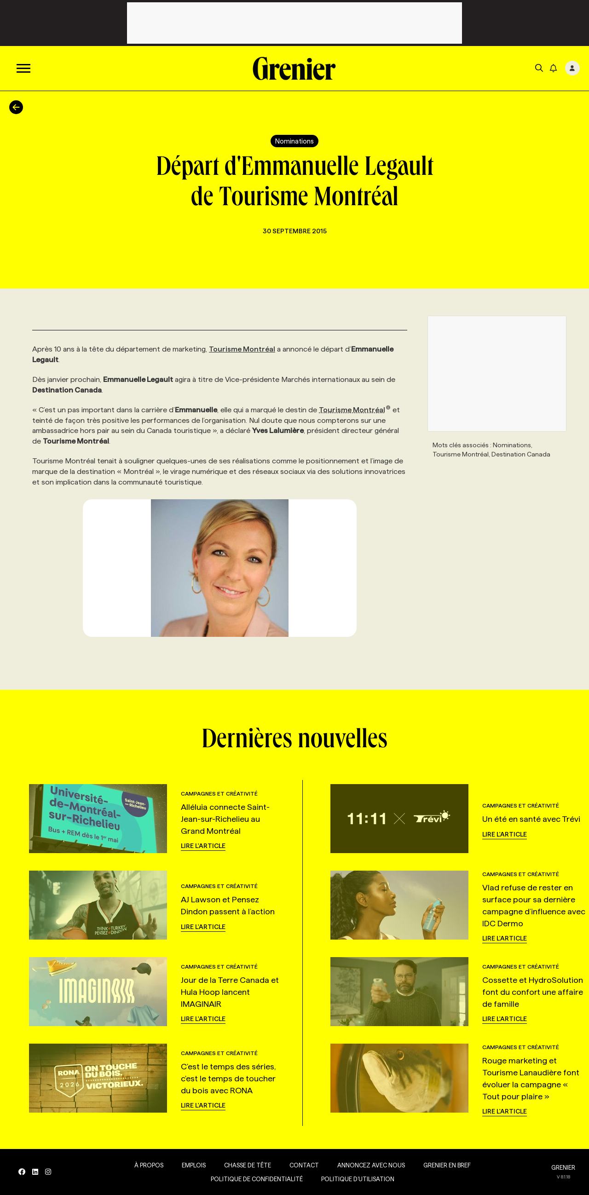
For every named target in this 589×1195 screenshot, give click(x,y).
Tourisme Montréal (242, 349)
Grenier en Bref (447, 1165)
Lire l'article (203, 845)
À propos (148, 1165)
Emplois (194, 1165)
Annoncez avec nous (371, 1165)
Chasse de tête (247, 1165)
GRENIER (563, 1167)
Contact (304, 1165)
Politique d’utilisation (357, 1179)
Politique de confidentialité (257, 1179)
